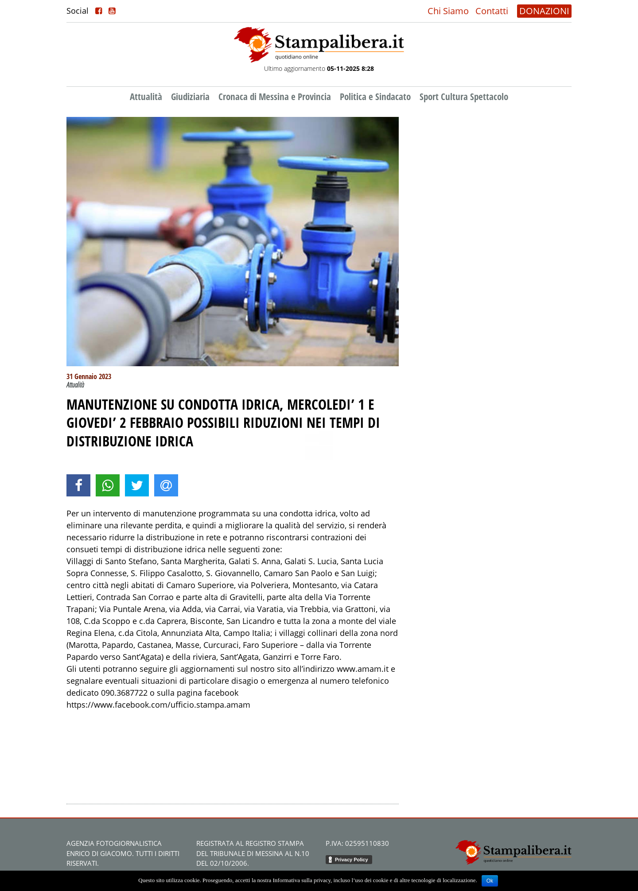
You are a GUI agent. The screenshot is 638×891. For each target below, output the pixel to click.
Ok (489, 881)
